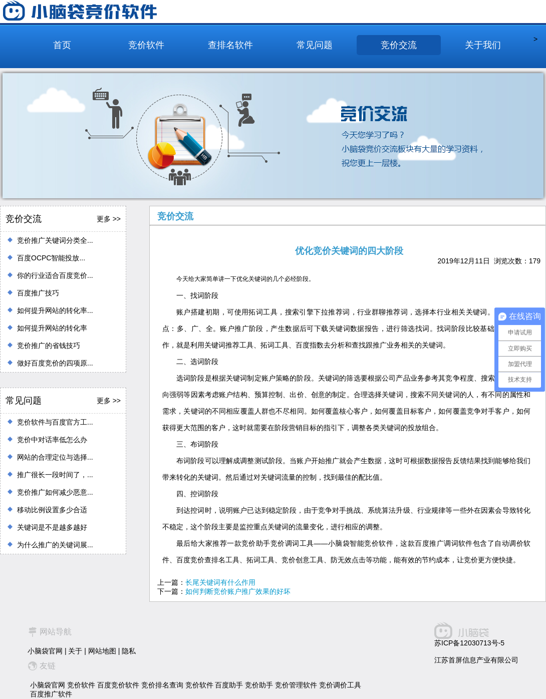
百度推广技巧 (38, 293)
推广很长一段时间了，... (55, 475)
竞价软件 (146, 45)
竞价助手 (259, 685)
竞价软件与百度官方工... (55, 422)
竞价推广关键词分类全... (55, 240)
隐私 (129, 651)
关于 (75, 651)
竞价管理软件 (296, 685)
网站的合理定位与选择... (55, 457)
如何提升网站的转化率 (52, 328)
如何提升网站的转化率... (55, 310)
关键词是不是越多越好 (52, 527)
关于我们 (483, 45)
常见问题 (315, 45)
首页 (62, 45)
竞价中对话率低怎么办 (52, 440)
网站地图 (102, 651)
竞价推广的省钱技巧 (48, 345)
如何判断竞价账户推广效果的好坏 (238, 591)
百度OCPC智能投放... (51, 258)
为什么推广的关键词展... (55, 545)
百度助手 (229, 685)
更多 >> (109, 219)
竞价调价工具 (340, 685)
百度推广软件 (51, 694)
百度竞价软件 (118, 685)
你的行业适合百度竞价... (55, 275)
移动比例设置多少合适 (52, 510)
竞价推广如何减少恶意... (55, 492)
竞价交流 (399, 45)
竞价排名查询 (162, 685)
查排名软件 (230, 45)
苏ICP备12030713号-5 (469, 643)
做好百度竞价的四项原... (55, 363)
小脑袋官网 (45, 651)
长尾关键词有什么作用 (220, 582)
